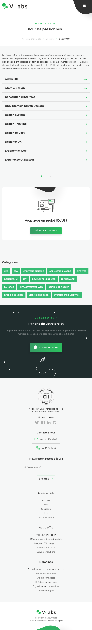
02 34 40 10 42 (49, 448)
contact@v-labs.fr (49, 439)
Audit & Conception (46, 535)
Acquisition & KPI (46, 547)
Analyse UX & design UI (46, 543)
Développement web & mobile (46, 539)
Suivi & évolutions (46, 552)
